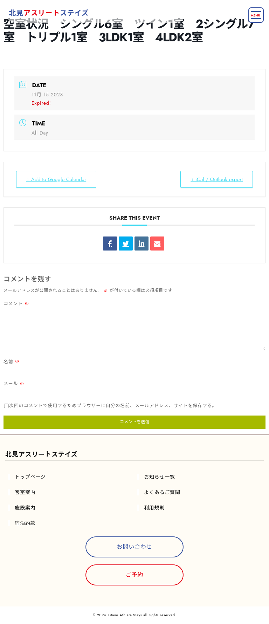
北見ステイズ (49, 13)
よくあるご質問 (162, 492)
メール (14, 383)
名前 (12, 361)
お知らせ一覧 (159, 476)
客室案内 (25, 492)
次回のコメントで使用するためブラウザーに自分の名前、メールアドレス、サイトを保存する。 (113, 405)
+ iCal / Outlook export (217, 179)
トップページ (30, 476)
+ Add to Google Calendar (56, 179)
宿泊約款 (25, 523)
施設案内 (25, 507)
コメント (16, 303)
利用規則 (154, 507)
